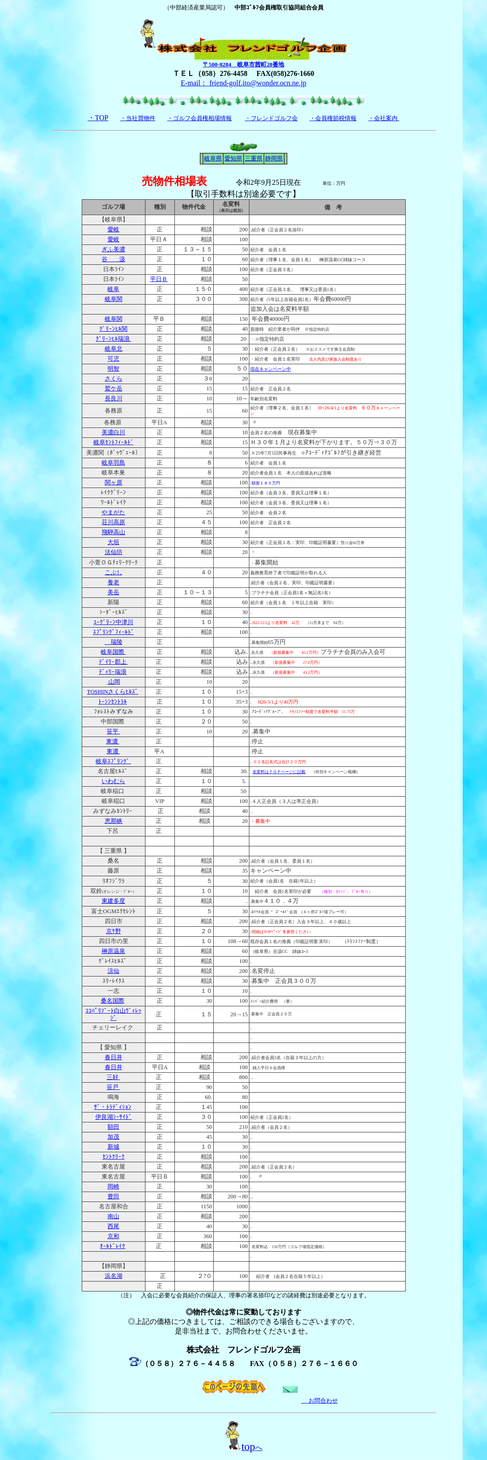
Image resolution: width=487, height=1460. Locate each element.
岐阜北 (113, 349)
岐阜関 (113, 299)
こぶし (113, 572)
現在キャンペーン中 (270, 368)
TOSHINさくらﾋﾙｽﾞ (113, 692)
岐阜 (113, 289)
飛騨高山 (113, 532)
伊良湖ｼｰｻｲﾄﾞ (113, 1117)
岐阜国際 (113, 652)
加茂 (113, 1137)
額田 (113, 1127)
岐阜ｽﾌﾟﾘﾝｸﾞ (113, 761)
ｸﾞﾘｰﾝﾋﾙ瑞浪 (113, 339)
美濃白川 (113, 432)
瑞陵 (113, 642)
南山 (113, 1216)
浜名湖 (113, 1276)
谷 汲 (113, 259)
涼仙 (113, 971)
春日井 (113, 1057)
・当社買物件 (137, 118)
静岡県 (274, 158)
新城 (113, 1147)
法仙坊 (113, 552)
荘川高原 (113, 522)
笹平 (113, 731)
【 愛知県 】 (113, 1047)
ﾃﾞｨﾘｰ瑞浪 (112, 672)
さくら (113, 379)
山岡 (113, 682)
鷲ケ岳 (113, 388)
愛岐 (113, 229)
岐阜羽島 (113, 463)
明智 (113, 369)
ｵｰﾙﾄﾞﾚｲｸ (112, 1246)
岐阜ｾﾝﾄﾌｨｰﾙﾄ (114, 442)
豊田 (113, 1196)
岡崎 (113, 1186)
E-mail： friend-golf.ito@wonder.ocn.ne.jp (243, 83)
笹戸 (113, 1087)
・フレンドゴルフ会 (271, 118)
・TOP (98, 118)
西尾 (113, 1226)
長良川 (113, 398)
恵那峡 (113, 821)
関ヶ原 (113, 482)
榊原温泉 (113, 951)
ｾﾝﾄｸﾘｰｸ (114, 1157)
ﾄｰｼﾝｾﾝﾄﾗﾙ (112, 702)
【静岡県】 (113, 1266)
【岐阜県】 (113, 219)
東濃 (112, 741)
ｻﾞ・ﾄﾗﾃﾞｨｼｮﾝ (112, 1107)
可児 (113, 359)
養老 (113, 582)
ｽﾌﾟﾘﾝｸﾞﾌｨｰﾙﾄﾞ (113, 632)
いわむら (113, 781)
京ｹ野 (113, 931)
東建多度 (113, 901)
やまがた (113, 512)
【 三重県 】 (113, 851)
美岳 (113, 592)
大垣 (113, 542)
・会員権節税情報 (332, 118)
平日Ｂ (159, 279)
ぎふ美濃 (113, 249)
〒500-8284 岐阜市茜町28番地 (243, 64)
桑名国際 (112, 1001)
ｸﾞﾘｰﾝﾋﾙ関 (113, 329)
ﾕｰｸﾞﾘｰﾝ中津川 (113, 622)
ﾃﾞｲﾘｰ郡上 (113, 662)
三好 (113, 1077)
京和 (113, 1236)
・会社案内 (383, 118)
